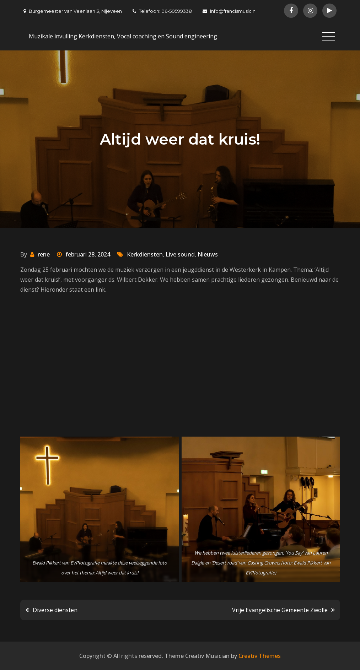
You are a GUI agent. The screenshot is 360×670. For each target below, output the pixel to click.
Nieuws (208, 254)
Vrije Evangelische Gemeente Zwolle (280, 610)
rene (44, 254)
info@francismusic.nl (230, 11)
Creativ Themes (259, 656)
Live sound (180, 254)
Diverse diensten (55, 610)
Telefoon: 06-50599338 (162, 11)
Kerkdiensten (145, 254)
